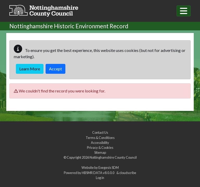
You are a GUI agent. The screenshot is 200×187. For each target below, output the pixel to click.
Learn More (29, 68)
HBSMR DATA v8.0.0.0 (98, 173)
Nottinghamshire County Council (113, 157)
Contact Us (100, 132)
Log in (100, 178)
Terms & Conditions (100, 138)
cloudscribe (127, 173)
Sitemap (100, 152)
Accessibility (100, 143)
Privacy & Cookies (100, 147)
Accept (55, 68)
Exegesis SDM (108, 167)
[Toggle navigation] (184, 10)
